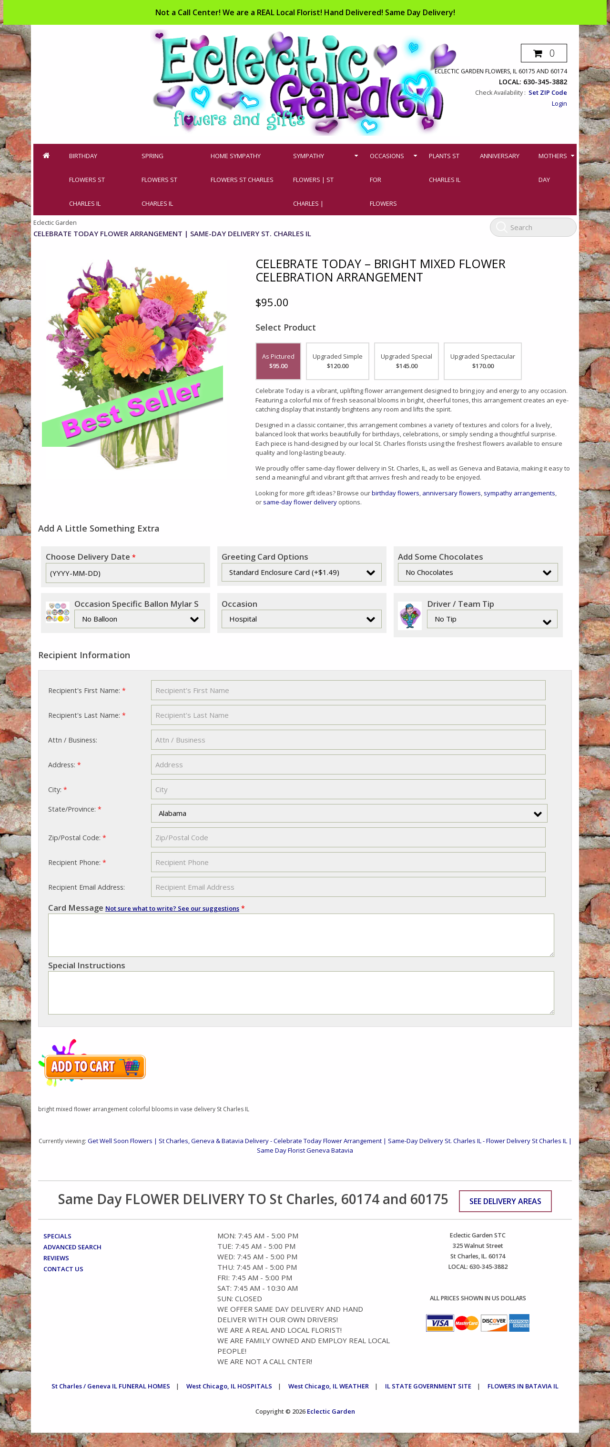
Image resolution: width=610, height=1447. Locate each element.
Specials (57, 1250)
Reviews (56, 1272)
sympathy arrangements (519, 493)
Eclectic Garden (331, 1425)
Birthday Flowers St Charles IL (87, 179)
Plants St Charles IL (444, 167)
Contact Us (63, 1283)
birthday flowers (395, 493)
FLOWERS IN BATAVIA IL (523, 1400)
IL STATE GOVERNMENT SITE (428, 1400)
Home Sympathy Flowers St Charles (242, 167)
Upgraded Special (406, 361)
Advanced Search (72, 1261)
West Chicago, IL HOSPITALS (229, 1400)
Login (559, 103)
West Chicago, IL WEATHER (328, 1400)
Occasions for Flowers (387, 179)
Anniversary (499, 155)
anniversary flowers (451, 493)
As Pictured (278, 361)
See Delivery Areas (505, 1215)
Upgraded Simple (338, 361)
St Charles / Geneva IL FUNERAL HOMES (110, 1400)
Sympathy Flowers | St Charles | (313, 179)
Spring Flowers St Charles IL (159, 179)
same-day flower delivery (299, 502)
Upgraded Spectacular (482, 361)
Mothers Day (553, 167)
